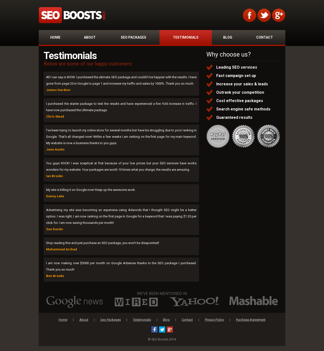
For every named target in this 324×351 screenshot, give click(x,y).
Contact (187, 319)
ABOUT (90, 37)
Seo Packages (110, 319)
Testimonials (142, 319)
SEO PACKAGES (133, 37)
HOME (55, 37)
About (83, 319)
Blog (166, 319)
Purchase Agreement (251, 319)
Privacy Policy (214, 319)
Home (63, 319)
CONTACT (264, 37)
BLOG (227, 37)
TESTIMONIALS (185, 37)
